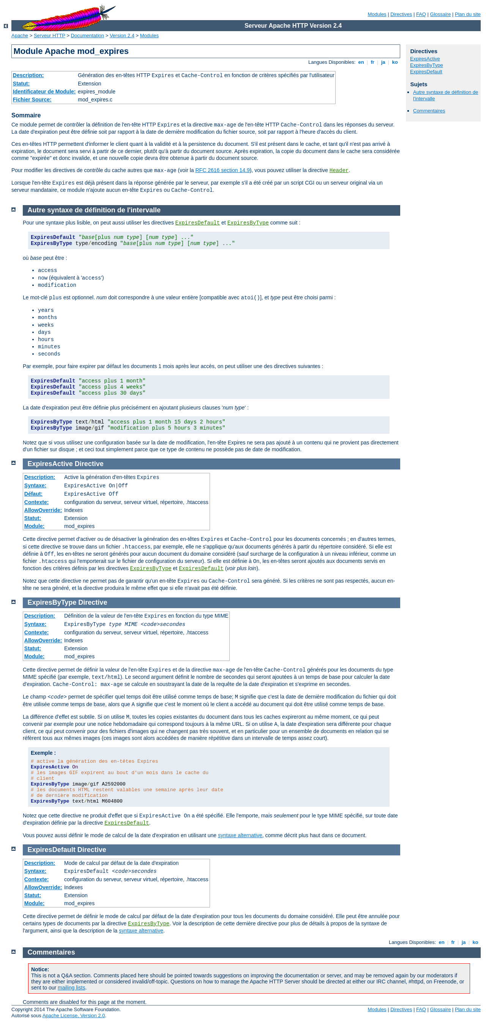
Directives (401, 14)
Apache (19, 35)
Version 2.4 (122, 35)
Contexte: (36, 502)
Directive (89, 464)
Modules (377, 14)
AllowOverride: (43, 510)
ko (395, 62)
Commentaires (429, 111)
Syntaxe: (35, 485)
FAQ (421, 14)
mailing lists (71, 988)
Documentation (87, 35)
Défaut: (33, 494)
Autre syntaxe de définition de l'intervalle (94, 210)
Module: (34, 526)
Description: (28, 75)
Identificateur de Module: (44, 92)
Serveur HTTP (49, 35)
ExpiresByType (426, 65)
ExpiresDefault (426, 71)
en (361, 62)
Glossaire (440, 14)
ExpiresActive (425, 59)
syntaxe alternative (240, 835)
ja (383, 62)
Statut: (21, 84)
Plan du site (468, 14)
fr (372, 62)
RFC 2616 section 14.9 (222, 170)
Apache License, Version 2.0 (74, 1015)
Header (339, 171)
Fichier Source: (32, 99)
